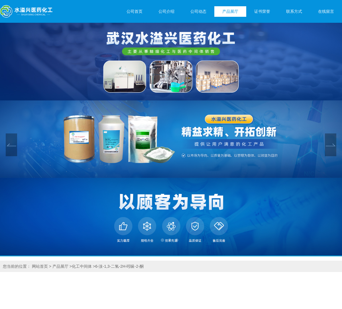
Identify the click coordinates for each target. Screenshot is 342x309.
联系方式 (294, 11)
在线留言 (326, 11)
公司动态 (198, 11)
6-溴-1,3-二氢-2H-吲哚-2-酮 (119, 266)
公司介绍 (166, 11)
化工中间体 (82, 266)
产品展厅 (230, 11)
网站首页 (40, 266)
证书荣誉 (262, 11)
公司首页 (134, 11)
